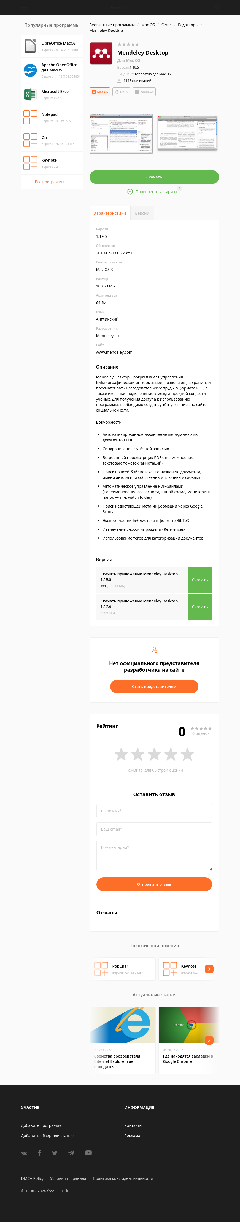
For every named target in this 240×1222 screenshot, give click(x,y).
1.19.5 (128, 67)
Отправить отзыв (154, 884)
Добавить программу (41, 1125)
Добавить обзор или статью (47, 1135)
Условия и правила (68, 1178)
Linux (121, 92)
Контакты (133, 1125)
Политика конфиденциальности (123, 1178)
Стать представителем (154, 686)
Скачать (154, 177)
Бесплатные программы (112, 24)
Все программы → (52, 181)
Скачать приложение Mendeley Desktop (139, 576)
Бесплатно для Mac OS (153, 74)
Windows (144, 92)
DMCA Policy (32, 1178)
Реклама (132, 1135)
